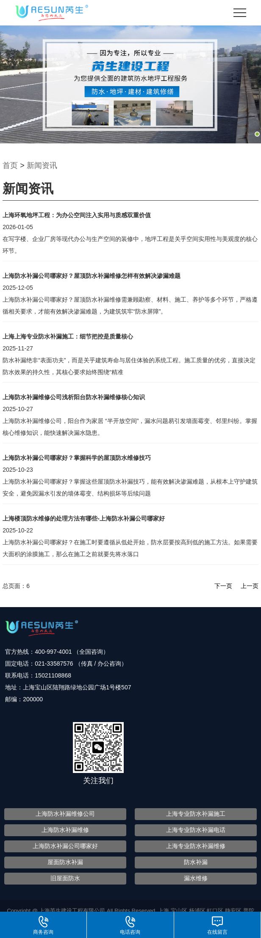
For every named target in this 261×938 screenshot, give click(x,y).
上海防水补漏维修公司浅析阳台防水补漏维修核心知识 (74, 397)
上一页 (249, 585)
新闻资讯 (42, 165)
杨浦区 (198, 910)
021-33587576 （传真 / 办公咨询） (81, 663)
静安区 (234, 910)
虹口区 (216, 910)
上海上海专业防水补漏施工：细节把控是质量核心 (68, 336)
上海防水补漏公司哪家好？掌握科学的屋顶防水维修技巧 (77, 457)
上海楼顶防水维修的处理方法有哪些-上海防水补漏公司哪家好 (84, 518)
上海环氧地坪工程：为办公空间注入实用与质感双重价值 (77, 215)
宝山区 (180, 910)
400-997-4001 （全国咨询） (72, 651)
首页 (10, 165)
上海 (164, 910)
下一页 (223, 585)
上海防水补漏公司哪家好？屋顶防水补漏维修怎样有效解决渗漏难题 (91, 275)
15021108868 (53, 675)
